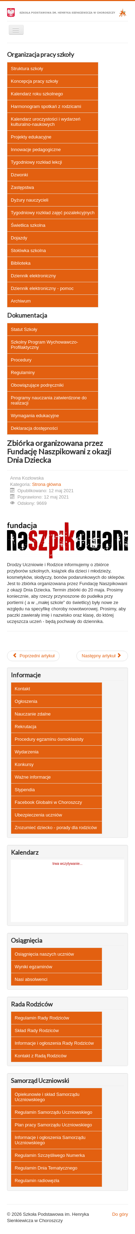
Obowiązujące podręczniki (37, 385)
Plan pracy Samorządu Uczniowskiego (53, 1124)
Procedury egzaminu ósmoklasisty (49, 739)
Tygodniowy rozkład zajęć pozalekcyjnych (53, 212)
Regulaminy (23, 372)
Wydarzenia (27, 751)
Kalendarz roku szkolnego (37, 93)
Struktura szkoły (27, 68)
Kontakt (22, 688)
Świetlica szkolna (28, 225)
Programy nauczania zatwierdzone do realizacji (49, 400)
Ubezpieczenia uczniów (38, 815)
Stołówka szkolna (28, 250)
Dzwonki (19, 174)
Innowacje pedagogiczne (36, 149)
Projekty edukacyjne (31, 137)
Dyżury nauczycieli (29, 200)
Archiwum (21, 301)
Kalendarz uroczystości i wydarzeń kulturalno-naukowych (45, 121)
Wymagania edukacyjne (35, 415)
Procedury (21, 359)
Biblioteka (20, 263)
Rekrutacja (25, 726)
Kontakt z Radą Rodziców (41, 1055)
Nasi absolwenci (31, 979)
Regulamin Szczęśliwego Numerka (50, 1155)
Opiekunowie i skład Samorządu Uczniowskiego (47, 1097)
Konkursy (24, 764)
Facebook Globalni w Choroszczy (48, 802)
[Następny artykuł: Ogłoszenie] (102, 656)
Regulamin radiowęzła (37, 1180)
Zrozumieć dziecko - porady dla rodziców (56, 827)
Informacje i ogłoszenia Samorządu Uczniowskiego (50, 1140)
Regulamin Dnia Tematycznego (46, 1168)
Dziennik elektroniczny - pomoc (42, 288)
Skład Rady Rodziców (37, 1030)
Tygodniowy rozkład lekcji (36, 162)
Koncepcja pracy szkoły (34, 81)
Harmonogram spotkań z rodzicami (46, 106)
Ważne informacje (33, 777)
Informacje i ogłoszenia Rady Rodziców (54, 1043)
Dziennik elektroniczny (33, 275)
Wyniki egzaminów (33, 966)
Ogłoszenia (26, 701)
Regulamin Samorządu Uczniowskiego (53, 1112)
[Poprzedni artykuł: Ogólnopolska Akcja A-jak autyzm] (33, 656)
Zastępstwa (22, 187)
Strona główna (46, 484)
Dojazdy (19, 237)
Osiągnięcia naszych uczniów (44, 954)
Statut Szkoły (24, 329)
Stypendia (25, 789)
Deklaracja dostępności (34, 428)
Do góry (120, 1214)
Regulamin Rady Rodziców (42, 1018)
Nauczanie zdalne (33, 714)
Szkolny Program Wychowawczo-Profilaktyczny (44, 344)
